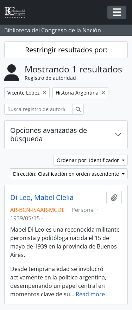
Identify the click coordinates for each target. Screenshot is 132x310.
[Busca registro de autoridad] (38, 109)
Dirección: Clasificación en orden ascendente (66, 173)
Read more (90, 294)
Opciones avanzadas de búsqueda (48, 134)
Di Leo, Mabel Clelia (42, 197)
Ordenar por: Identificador (88, 160)
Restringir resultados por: (66, 49)
